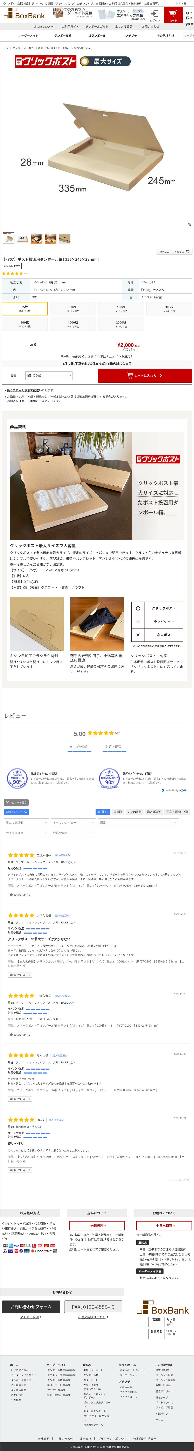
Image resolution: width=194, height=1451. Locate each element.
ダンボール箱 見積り (58, 1380)
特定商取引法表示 (144, 1439)
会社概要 (16, 1400)
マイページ (189, 13)
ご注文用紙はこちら (92, 1317)
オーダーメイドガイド (23, 1375)
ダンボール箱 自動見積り (61, 1370)
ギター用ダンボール (94, 1411)
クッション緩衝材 (165, 1380)
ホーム (14, 1365)
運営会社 (85, 1439)
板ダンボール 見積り (58, 1385)
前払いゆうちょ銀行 (33, 1228)
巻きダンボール (164, 1391)
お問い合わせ (150, 26)
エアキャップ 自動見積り (61, 1375)
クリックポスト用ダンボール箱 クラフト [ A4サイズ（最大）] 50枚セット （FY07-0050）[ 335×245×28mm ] (86, 885)
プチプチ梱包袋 (128, 1392)
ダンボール (19, 48)
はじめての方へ (43, 26)
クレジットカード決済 (16, 1223)
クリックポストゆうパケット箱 (92, 1386)
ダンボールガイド (97, 26)
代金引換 (40, 1223)
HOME (6, 48)
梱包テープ (162, 1397)
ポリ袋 (159, 1419)
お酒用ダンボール (93, 1424)
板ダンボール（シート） (133, 1370)
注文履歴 (189, 18)
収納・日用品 (163, 1385)
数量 (13, 376)
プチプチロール (128, 1396)
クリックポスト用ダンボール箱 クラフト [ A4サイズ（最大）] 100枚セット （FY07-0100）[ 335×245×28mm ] (87, 1025)
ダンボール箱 (90, 1375)
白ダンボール (90, 1380)
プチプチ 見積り (56, 1390)
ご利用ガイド (70, 26)
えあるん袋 (126, 1387)
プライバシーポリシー (112, 1439)
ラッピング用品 (164, 1407)
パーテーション (128, 1375)
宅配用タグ (162, 1413)
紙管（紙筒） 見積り (58, 1395)
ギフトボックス (164, 1402)
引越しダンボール (93, 1370)
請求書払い (18, 1233)
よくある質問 (123, 26)
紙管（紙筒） (163, 1370)
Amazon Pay (37, 1233)
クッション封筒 (164, 1375)
